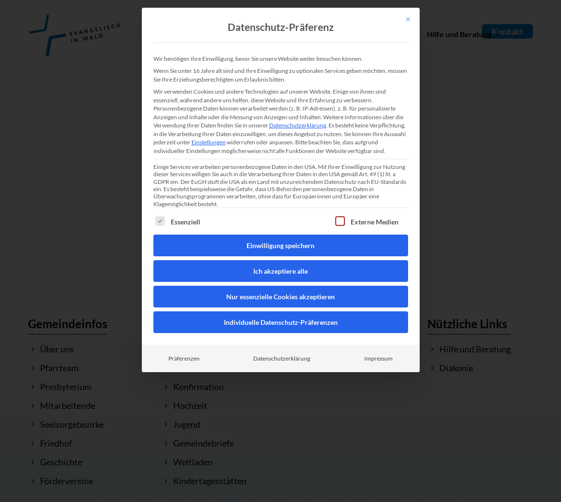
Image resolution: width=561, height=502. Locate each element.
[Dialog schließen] (408, 19)
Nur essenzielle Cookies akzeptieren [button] (280, 297)
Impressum (378, 358)
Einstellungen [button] (209, 142)
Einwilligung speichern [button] (280, 245)
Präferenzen (184, 358)
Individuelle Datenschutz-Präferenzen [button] (281, 322)
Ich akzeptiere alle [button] (280, 271)
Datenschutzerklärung (297, 125)
